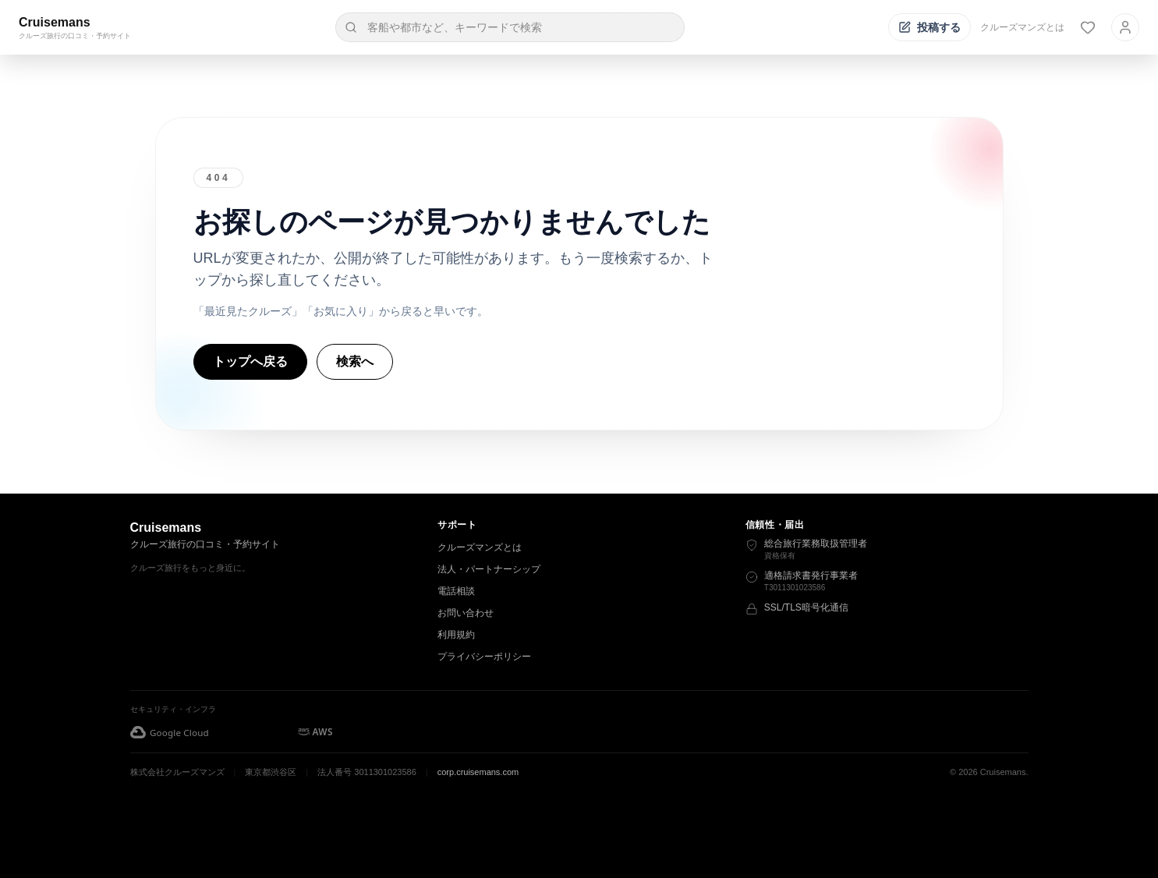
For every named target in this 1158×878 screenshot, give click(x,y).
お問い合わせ (465, 612)
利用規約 (456, 634)
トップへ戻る (250, 361)
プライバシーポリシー (484, 656)
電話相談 (456, 591)
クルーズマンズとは (1022, 27)
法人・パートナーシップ (488, 569)
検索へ (355, 361)
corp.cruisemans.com (478, 772)
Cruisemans (54, 22)
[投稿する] (929, 27)
